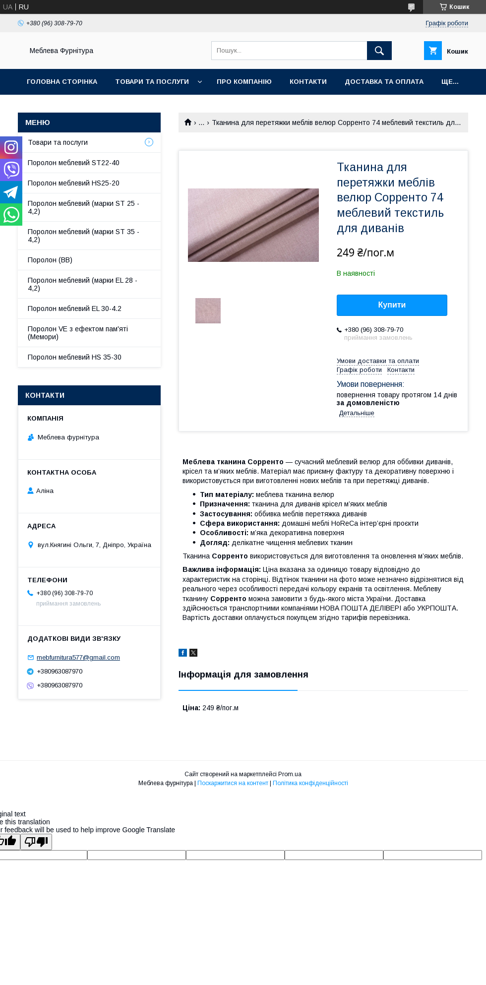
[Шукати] (379, 50)
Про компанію (244, 81)
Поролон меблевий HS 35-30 (75, 357)
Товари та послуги (152, 81)
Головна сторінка (62, 81)
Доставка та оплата (384, 81)
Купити (392, 305)
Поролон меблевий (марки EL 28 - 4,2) (82, 284)
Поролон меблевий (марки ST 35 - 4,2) (83, 236)
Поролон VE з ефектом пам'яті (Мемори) (78, 333)
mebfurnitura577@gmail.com (78, 657)
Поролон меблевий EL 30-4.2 (75, 308)
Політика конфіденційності (310, 783)
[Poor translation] (36, 842)
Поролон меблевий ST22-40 (74, 163)
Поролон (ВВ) (50, 260)
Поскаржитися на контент (232, 783)
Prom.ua (290, 774)
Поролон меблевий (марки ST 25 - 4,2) (83, 207)
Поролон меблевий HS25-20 (74, 183)
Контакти (308, 81)
